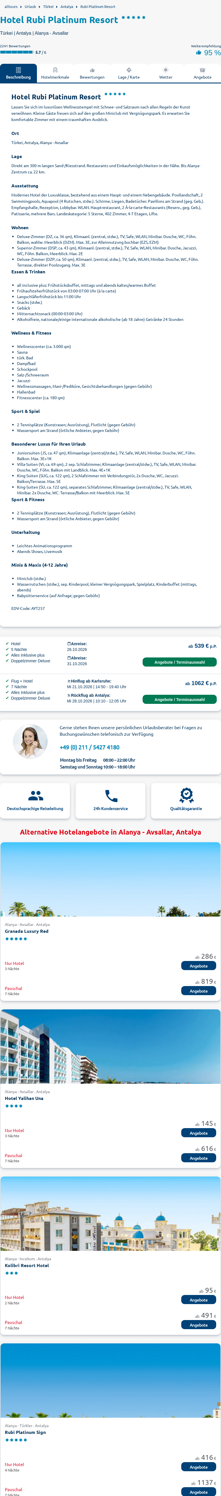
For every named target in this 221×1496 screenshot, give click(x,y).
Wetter (165, 72)
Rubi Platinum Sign (25, 1432)
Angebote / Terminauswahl (180, 662)
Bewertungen (92, 72)
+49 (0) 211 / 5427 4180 (89, 747)
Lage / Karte (129, 72)
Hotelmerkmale (55, 72)
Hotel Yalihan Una (24, 1098)
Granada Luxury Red (27, 931)
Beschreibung (18, 72)
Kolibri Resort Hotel (27, 1265)
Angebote (199, 965)
